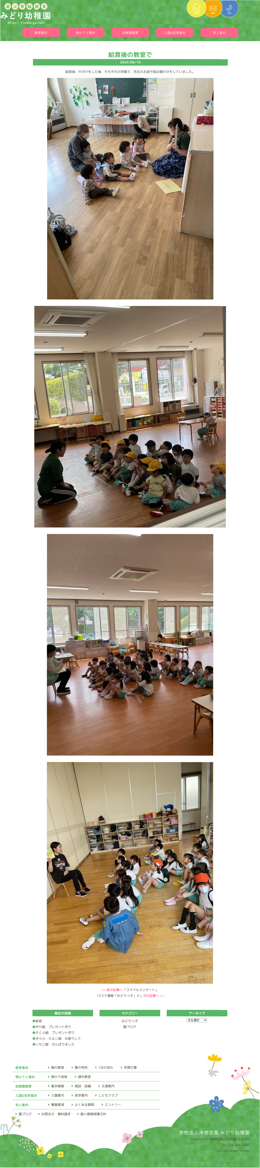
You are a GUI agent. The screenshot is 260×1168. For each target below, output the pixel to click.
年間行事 (130, 1067)
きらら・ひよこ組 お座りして (58, 1038)
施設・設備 (83, 1086)
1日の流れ (105, 1067)
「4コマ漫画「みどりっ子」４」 (129, 995)
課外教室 (84, 1077)
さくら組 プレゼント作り (55, 1032)
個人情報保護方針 (93, 1114)
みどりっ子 (130, 1021)
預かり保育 (59, 1077)
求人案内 (219, 32)
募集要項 (57, 1104)
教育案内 (40, 32)
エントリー (113, 1104)
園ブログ (129, 1027)
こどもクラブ (108, 1095)
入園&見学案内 (175, 32)
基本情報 (57, 1086)
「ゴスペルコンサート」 (129, 990)
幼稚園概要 (130, 32)
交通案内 (108, 1086)
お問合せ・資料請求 (56, 1114)
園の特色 (81, 1067)
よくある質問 (84, 1104)
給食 (40, 1021)
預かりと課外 (85, 32)
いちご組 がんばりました (55, 1044)
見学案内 (81, 1095)
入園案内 (57, 1095)
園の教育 (57, 1067)
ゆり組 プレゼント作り (53, 1027)
